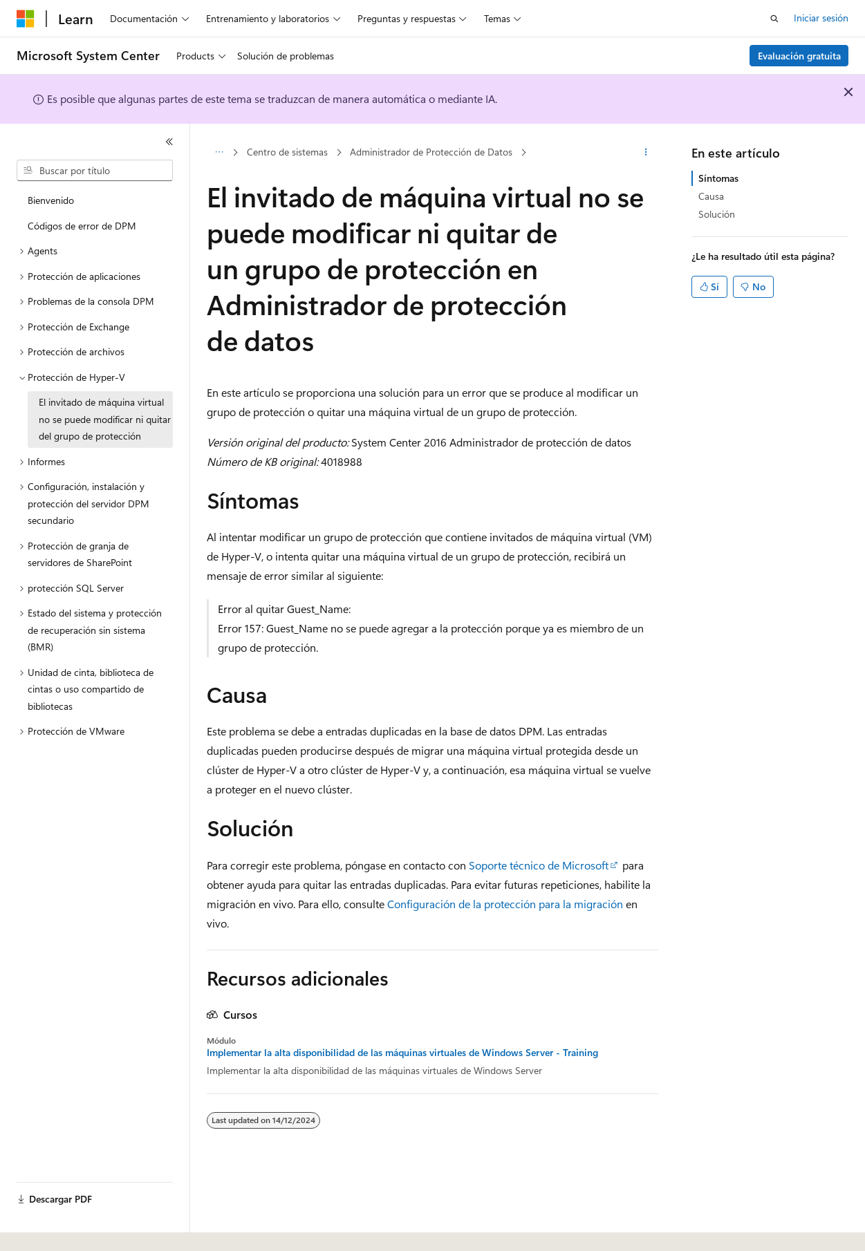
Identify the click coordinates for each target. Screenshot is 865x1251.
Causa (711, 196)
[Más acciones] (646, 153)
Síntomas (718, 178)
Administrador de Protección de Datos (431, 151)
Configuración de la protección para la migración (505, 903)
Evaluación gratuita (799, 55)
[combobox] (95, 171)
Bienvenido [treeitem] (51, 200)
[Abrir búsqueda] (774, 18)
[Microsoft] (26, 19)
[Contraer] (169, 141)
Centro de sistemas (287, 151)
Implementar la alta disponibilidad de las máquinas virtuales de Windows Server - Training (402, 1052)
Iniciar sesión (821, 17)
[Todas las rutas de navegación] (219, 153)
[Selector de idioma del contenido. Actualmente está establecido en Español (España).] (67, 1228)
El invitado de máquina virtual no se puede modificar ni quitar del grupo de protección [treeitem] (105, 418)
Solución (716, 213)
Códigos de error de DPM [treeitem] (82, 225)
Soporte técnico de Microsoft (538, 865)
